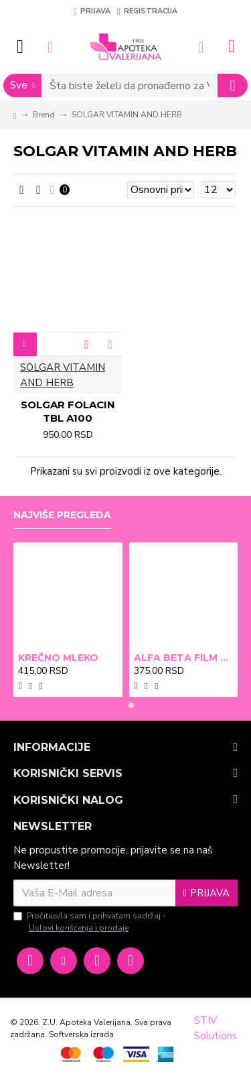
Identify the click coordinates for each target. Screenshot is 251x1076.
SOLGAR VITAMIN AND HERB (62, 375)
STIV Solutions (215, 1028)
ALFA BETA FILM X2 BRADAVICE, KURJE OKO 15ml (184, 658)
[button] (120, 705)
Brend (44, 114)
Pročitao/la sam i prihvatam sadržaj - (89, 922)
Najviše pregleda (62, 515)
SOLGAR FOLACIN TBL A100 (68, 411)
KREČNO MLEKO (58, 658)
